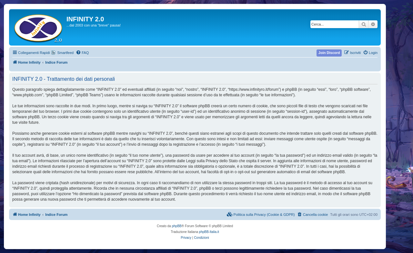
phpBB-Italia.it (209, 232)
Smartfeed (65, 53)
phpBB (177, 226)
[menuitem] (82, 53)
